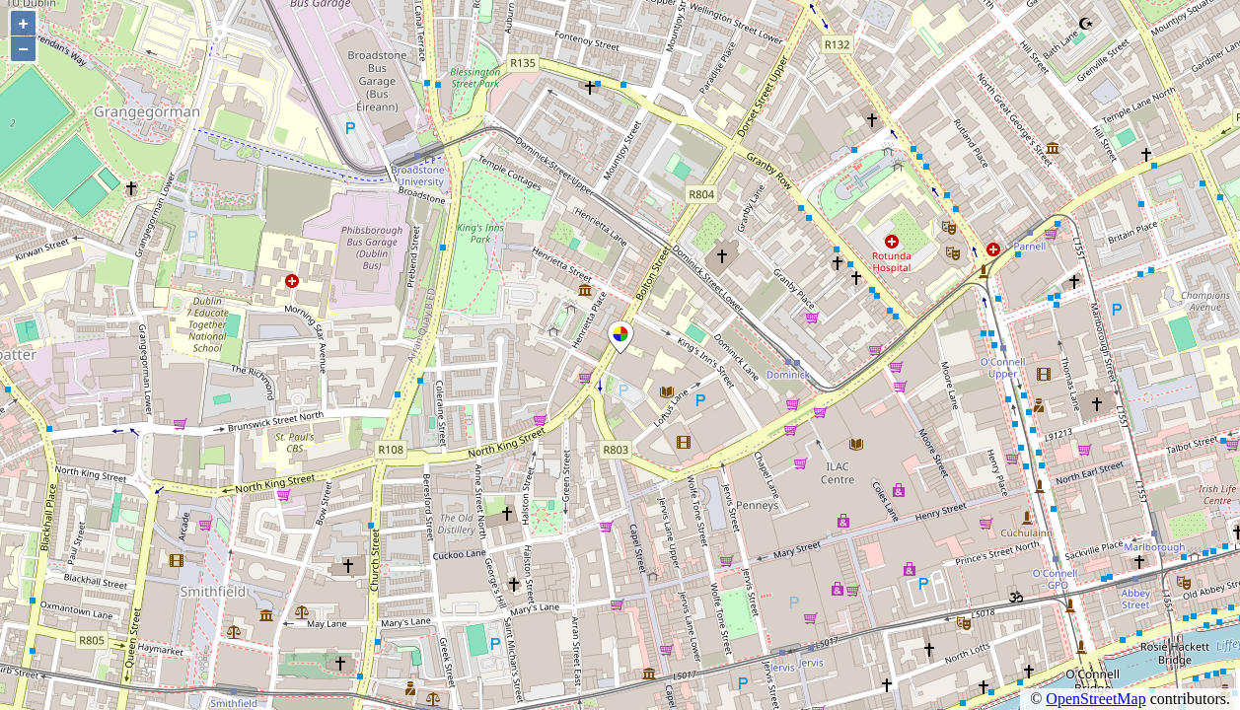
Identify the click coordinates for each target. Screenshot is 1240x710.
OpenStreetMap (1095, 698)
